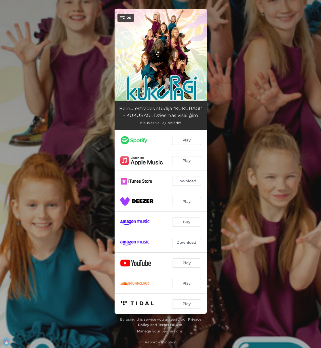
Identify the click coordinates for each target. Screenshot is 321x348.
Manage (144, 331)
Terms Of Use (170, 325)
